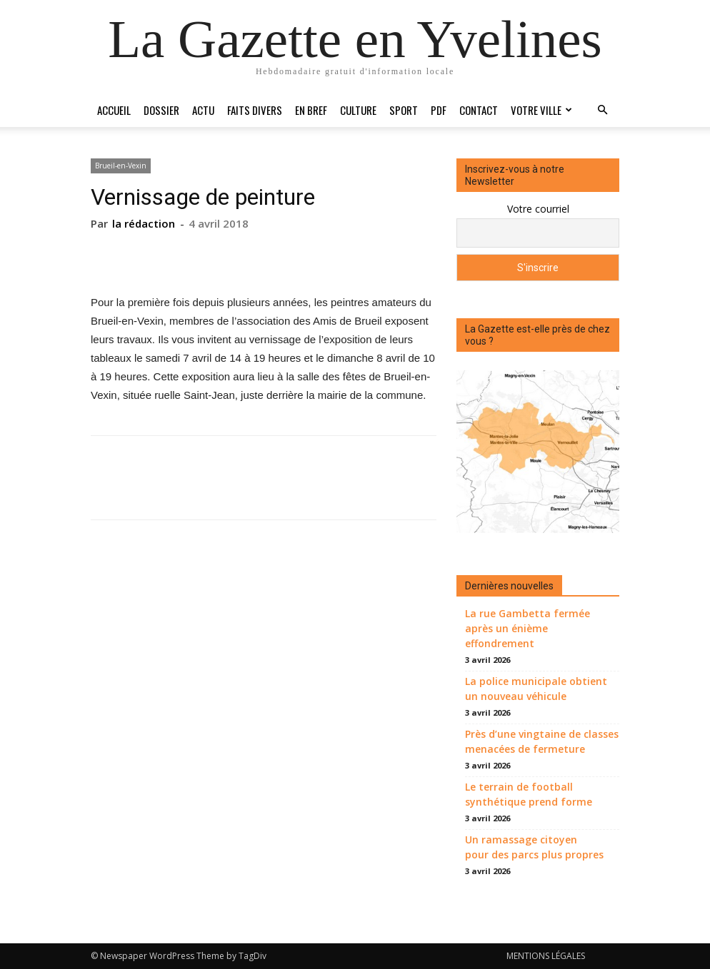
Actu (203, 110)
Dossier (161, 110)
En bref (311, 110)
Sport (403, 110)
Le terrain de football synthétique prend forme (528, 794)
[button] (602, 110)
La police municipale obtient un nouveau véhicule (536, 688)
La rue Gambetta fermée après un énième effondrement (527, 628)
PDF (438, 110)
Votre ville (541, 110)
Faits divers (254, 110)
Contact (478, 110)
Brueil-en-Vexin (120, 166)
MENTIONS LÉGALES (545, 956)
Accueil (114, 110)
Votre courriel (538, 208)
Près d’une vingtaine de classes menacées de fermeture (542, 741)
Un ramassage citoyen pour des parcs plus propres (534, 847)
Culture (358, 110)
